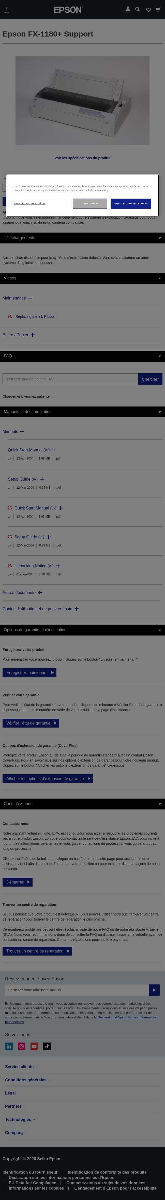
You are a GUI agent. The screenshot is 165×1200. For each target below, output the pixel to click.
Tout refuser (90, 203)
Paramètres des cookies (30, 203)
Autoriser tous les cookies (130, 203)
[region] (82, 195)
